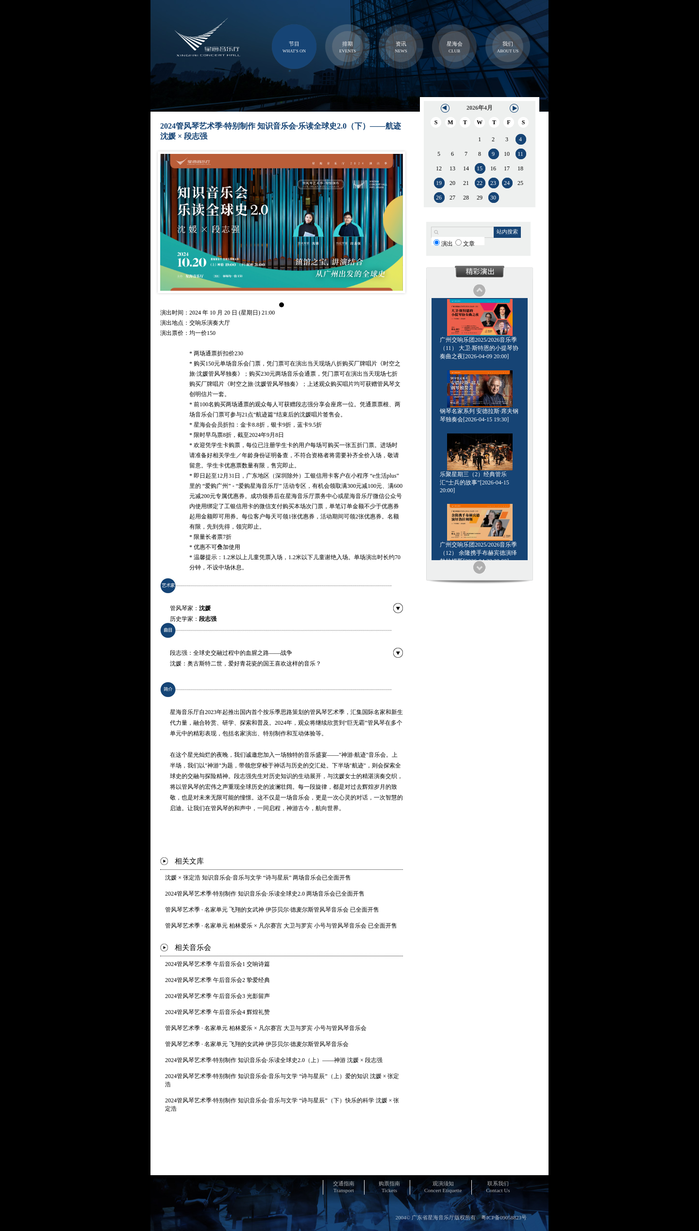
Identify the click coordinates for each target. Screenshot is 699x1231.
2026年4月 (479, 107)
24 (507, 183)
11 (520, 153)
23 (493, 183)
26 (439, 197)
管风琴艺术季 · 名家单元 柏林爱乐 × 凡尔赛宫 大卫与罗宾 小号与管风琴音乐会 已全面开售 (281, 925)
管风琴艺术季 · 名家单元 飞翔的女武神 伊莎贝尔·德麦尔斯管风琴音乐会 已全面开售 (272, 909)
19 (439, 183)
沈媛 (205, 608)
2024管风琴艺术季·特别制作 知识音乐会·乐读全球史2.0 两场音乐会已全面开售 (265, 893)
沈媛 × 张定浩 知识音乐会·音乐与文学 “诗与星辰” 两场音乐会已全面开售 (258, 877)
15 (480, 168)
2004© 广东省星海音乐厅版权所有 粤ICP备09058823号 (461, 1217)
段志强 (207, 619)
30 (493, 197)
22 (480, 183)
